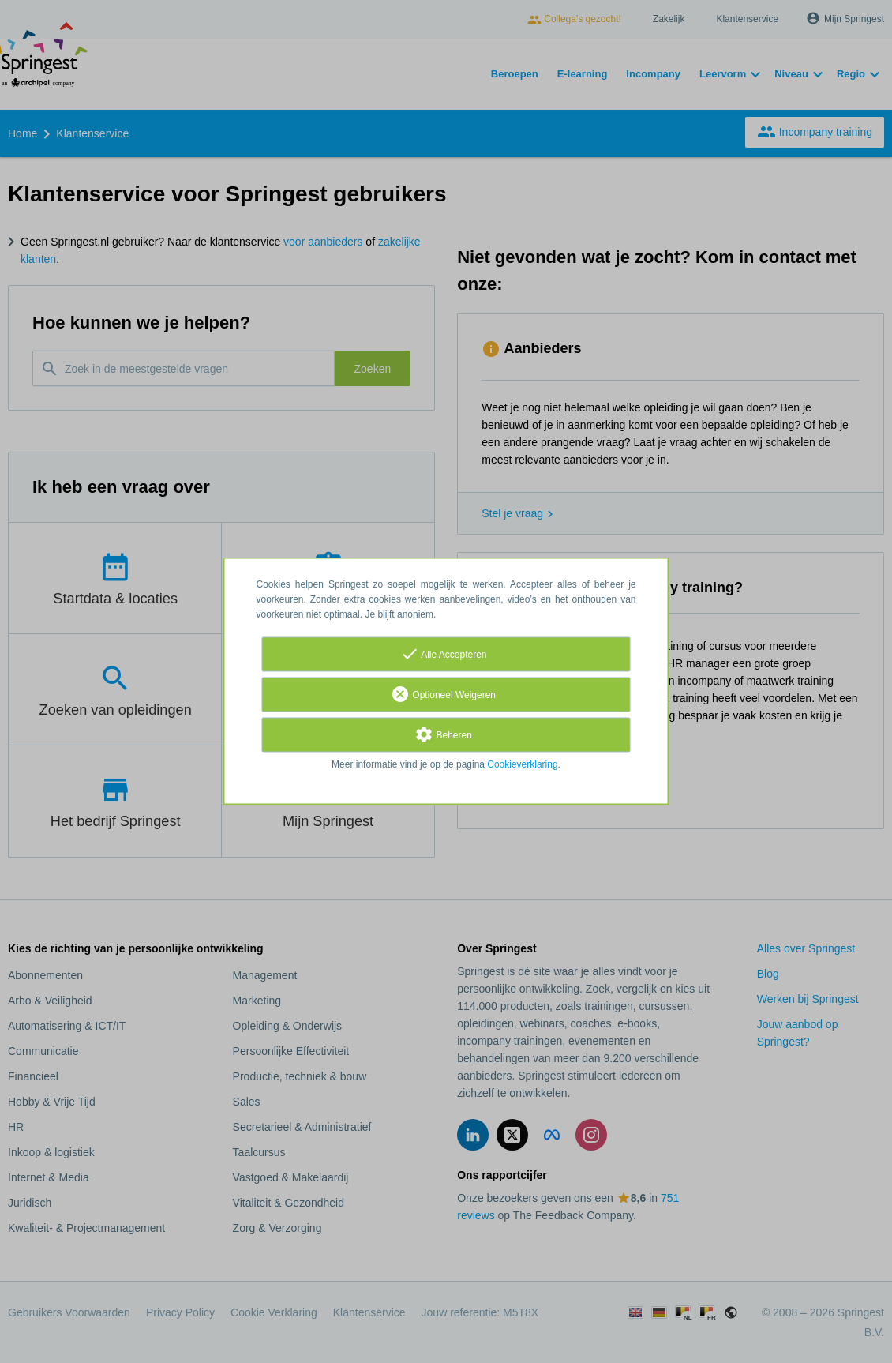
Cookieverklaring (522, 765)
